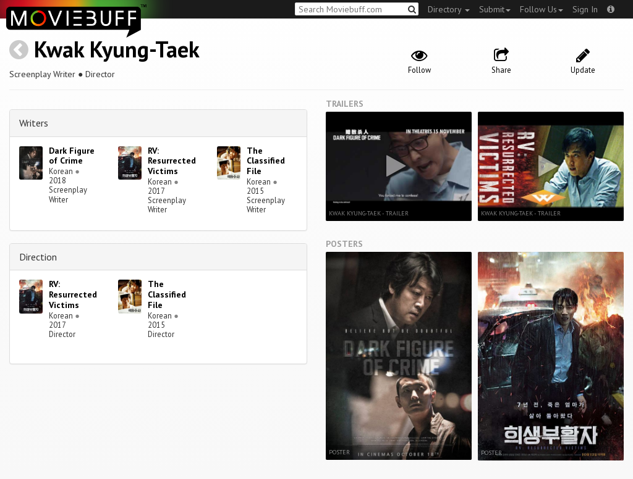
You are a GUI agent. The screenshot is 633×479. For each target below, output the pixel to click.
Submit (495, 9)
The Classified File (266, 161)
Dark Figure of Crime (72, 156)
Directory (449, 9)
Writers (33, 123)
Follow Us (541, 9)
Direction (38, 257)
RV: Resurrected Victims (172, 161)
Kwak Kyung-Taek (117, 49)
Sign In (585, 9)
